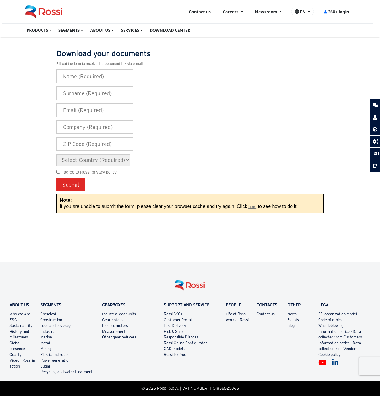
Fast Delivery (175, 325)
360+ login (336, 12)
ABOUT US (100, 30)
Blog (291, 325)
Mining (45, 348)
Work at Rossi (237, 320)
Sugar (45, 366)
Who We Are (20, 314)
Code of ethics (330, 320)
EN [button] (301, 12)
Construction (51, 320)
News (292, 314)
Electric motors (115, 325)
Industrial (48, 331)
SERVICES (130, 30)
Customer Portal (178, 320)
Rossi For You (175, 354)
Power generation (55, 360)
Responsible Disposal (181, 337)
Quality (16, 354)
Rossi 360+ (173, 314)
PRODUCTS (37, 30)
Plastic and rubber (55, 354)
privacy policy (104, 172)
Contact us (200, 12)
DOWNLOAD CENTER (170, 30)
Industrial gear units (119, 314)
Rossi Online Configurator (185, 343)
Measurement (114, 331)
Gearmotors (112, 320)
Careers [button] (231, 12)
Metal (45, 343)
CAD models (174, 348)
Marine (46, 337)
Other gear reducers (119, 337)
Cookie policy (329, 354)
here (252, 206)
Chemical (48, 314)
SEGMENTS (69, 30)
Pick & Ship (173, 331)
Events (293, 320)
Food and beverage (56, 325)
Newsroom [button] (266, 12)
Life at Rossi (236, 314)
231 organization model (337, 314)
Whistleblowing (330, 325)
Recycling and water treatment (66, 372)
